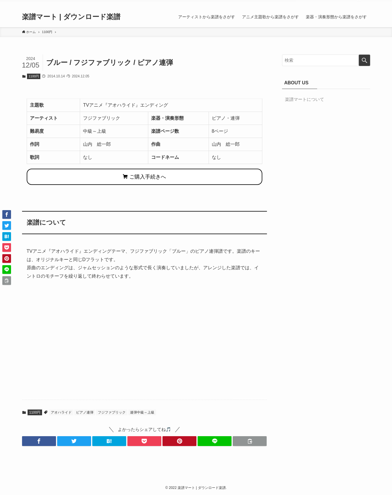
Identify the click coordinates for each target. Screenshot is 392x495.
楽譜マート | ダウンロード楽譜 (71, 16)
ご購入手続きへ (144, 177)
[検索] (366, 3)
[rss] (359, 3)
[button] (39, 441)
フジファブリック (112, 412)
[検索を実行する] (364, 60)
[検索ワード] (326, 60)
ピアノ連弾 (84, 412)
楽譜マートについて (304, 99)
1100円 (34, 76)
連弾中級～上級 (142, 412)
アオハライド (61, 412)
